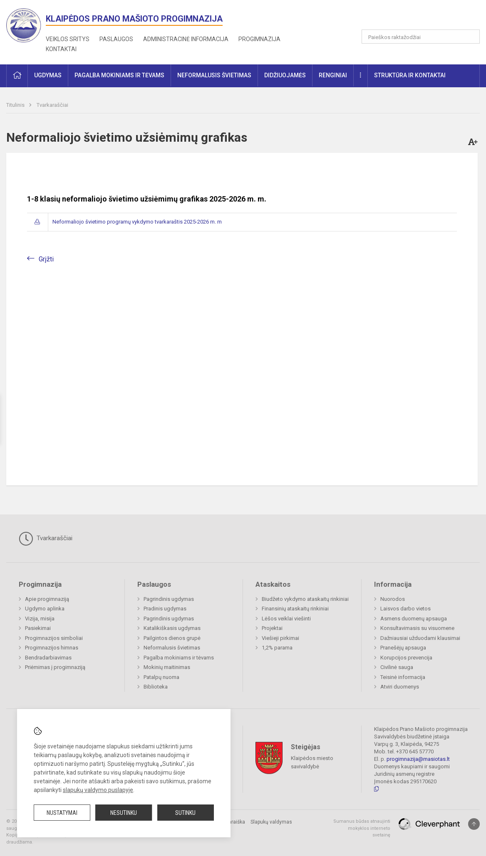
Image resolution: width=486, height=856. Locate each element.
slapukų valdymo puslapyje (98, 790)
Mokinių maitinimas (167, 667)
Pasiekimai (38, 628)
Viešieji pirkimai (280, 638)
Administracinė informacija (185, 39)
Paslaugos (116, 39)
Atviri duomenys (399, 687)
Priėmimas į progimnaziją (55, 667)
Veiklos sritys (67, 39)
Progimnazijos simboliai (54, 638)
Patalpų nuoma (161, 677)
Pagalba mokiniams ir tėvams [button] (119, 75)
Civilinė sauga (396, 667)
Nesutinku (123, 812)
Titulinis (16, 105)
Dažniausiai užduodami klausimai (420, 638)
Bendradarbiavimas (48, 657)
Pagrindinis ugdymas (169, 599)
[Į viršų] (474, 824)
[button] (423, 17)
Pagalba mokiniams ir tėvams (179, 657)
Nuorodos (392, 599)
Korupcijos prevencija (406, 657)
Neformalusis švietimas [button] (214, 75)
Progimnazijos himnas (51, 647)
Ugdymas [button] (48, 75)
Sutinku (185, 812)
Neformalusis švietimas (172, 647)
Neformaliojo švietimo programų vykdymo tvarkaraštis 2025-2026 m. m (137, 222)
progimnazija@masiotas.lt (418, 759)
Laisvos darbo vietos (405, 608)
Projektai (272, 628)
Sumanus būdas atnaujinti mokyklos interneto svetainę (361, 828)
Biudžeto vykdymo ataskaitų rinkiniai (305, 599)
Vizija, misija (40, 618)
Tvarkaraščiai (52, 105)
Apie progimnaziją (47, 599)
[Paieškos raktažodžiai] (421, 37)
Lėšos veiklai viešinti (286, 618)
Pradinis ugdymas (165, 608)
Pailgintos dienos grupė (172, 638)
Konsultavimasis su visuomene (417, 628)
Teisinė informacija (402, 677)
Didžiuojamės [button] (285, 75)
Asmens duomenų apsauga (413, 618)
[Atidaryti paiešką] (471, 36)
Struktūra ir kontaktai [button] (410, 75)
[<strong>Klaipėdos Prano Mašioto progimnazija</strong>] (26, 25)
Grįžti (46, 259)
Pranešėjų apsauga (403, 647)
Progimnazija (259, 39)
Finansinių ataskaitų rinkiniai (295, 608)
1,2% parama (277, 647)
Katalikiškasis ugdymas (172, 628)
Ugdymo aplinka (44, 608)
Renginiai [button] (333, 75)
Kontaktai (61, 49)
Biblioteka (156, 687)
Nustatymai (62, 812)
